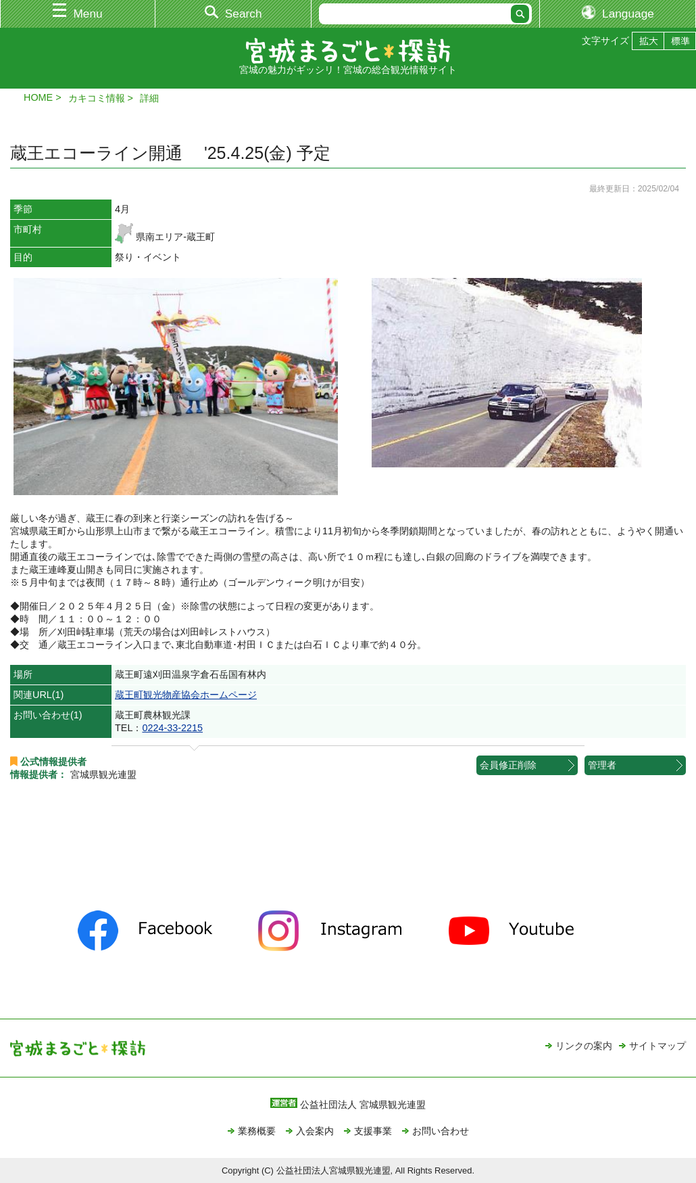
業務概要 (257, 1131)
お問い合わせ (440, 1131)
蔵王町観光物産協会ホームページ (186, 694)
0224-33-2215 (172, 727)
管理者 (602, 765)
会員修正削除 (508, 765)
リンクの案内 (583, 1045)
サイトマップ (657, 1045)
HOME (38, 97)
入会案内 (315, 1131)
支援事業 (373, 1131)
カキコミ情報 (96, 98)
